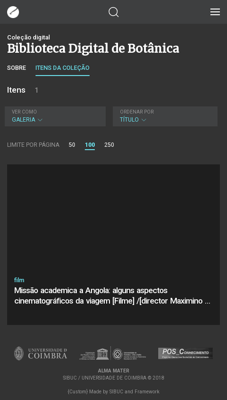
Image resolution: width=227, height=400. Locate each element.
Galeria (54, 116)
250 (109, 145)
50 (72, 145)
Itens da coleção (63, 67)
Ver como (24, 111)
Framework (147, 391)
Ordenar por (137, 111)
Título (164, 116)
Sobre (16, 67)
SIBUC (116, 391)
